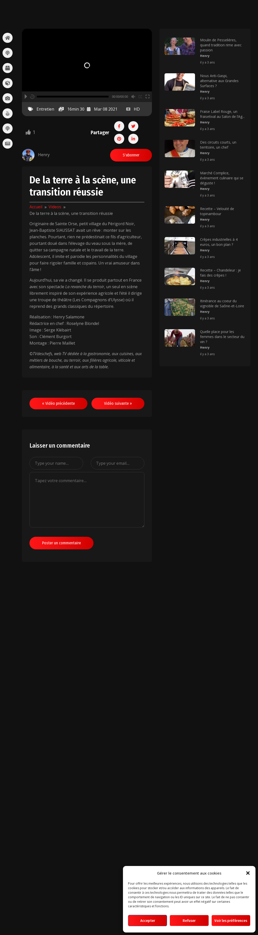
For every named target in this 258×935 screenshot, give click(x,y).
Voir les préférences (230, 920)
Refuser (189, 920)
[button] (247, 873)
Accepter (147, 920)
